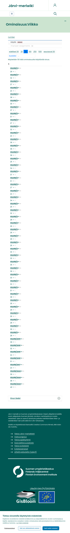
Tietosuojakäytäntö (22, 440)
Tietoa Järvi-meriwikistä (24, 434)
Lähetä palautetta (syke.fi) (25, 452)
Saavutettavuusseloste (24, 443)
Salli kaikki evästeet (51, 528)
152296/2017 (15, 364)
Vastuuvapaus (20, 437)
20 (22, 51)
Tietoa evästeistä (21, 446)
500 (40, 51)
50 (26, 51)
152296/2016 (15, 345)
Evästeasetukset (9, 528)
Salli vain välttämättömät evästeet (29, 528)
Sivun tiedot (35, 398)
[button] (55, 13)
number (11, 37)
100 (30, 51)
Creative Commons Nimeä (43, 425)
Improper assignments (22, 46)
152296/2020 (15, 371)
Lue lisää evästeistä (22, 523)
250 (34, 51)
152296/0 (14, 68)
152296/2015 (15, 339)
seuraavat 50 (49, 51)
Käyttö (17, 42)
